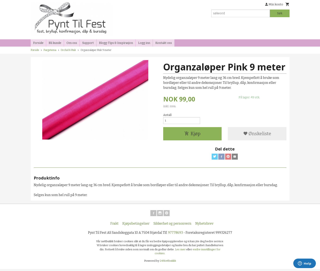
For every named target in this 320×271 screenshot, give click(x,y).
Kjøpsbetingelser (136, 226)
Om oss (71, 43)
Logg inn (144, 43)
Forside (38, 43)
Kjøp (192, 134)
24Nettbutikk (168, 262)
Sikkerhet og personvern (172, 226)
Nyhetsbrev (204, 226)
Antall (167, 115)
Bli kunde (55, 43)
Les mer (180, 251)
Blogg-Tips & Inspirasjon (116, 43)
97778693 (175, 235)
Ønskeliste (257, 134)
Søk (279, 13)
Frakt (114, 226)
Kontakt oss (163, 43)
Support (88, 43)
